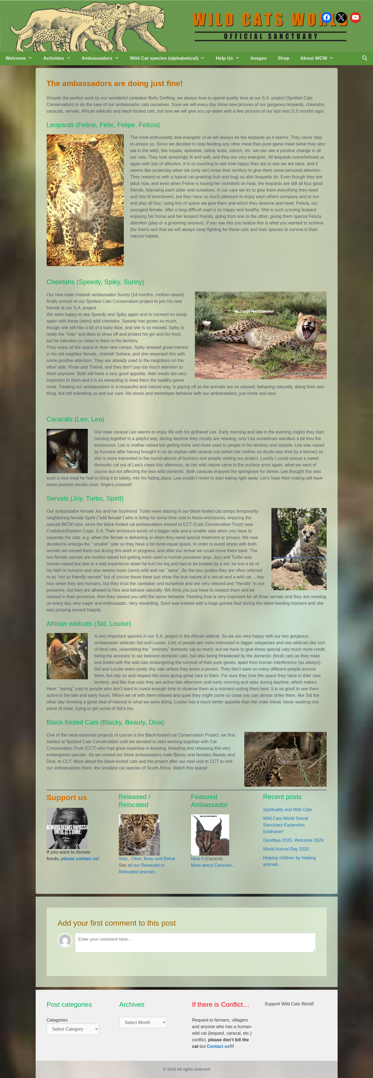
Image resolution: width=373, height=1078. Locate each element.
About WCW (319, 58)
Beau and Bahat (159, 858)
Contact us (218, 1046)
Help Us (230, 58)
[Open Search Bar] (364, 58)
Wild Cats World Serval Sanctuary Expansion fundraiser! (285, 825)
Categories (57, 1020)
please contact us (79, 858)
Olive (135, 858)
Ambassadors (103, 58)
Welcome (21, 58)
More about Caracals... (213, 865)
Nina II (197, 858)
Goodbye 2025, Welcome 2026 (293, 840)
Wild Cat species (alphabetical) (170, 58)
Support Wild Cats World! (289, 1004)
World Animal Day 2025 (286, 849)
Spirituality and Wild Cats (287, 809)
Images (259, 58)
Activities (59, 58)
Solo (123, 858)
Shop (283, 58)
